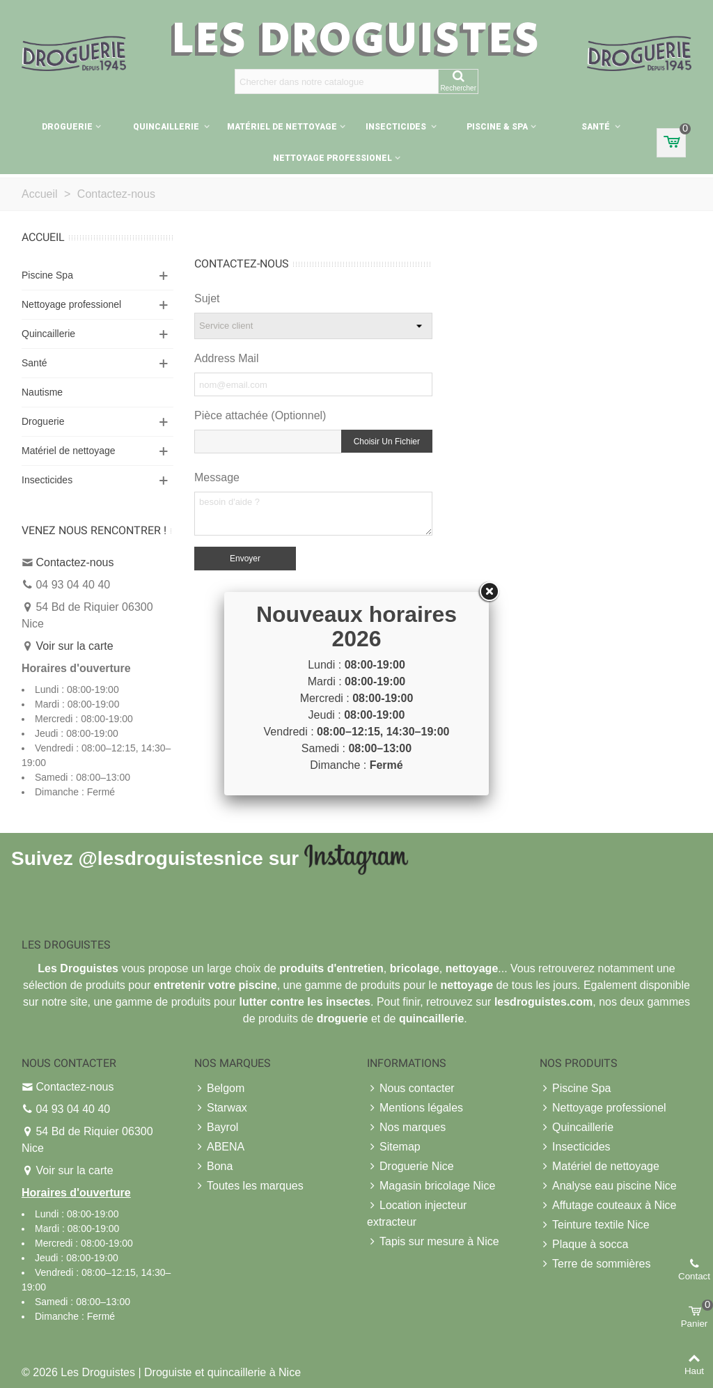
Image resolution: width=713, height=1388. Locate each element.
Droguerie (67, 127)
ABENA (219, 1147)
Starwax (220, 1108)
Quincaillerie (167, 127)
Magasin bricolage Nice (431, 1186)
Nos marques (406, 1127)
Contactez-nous (74, 562)
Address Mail (226, 358)
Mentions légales (415, 1108)
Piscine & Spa (497, 127)
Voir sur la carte (74, 646)
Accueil (43, 237)
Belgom (219, 1088)
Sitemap (394, 1147)
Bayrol (216, 1127)
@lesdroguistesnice (170, 858)
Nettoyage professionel (332, 158)
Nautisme (42, 392)
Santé (596, 127)
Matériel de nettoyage (282, 127)
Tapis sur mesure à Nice (433, 1241)
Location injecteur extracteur (417, 1212)
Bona (213, 1166)
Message (217, 477)
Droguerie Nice (410, 1166)
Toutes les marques (249, 1186)
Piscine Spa (47, 275)
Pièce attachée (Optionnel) (260, 415)
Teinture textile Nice (595, 1225)
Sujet (206, 298)
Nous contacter (411, 1088)
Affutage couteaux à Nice (608, 1205)
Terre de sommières (595, 1264)
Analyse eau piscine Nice (608, 1186)
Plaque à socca (584, 1244)
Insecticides (397, 127)
